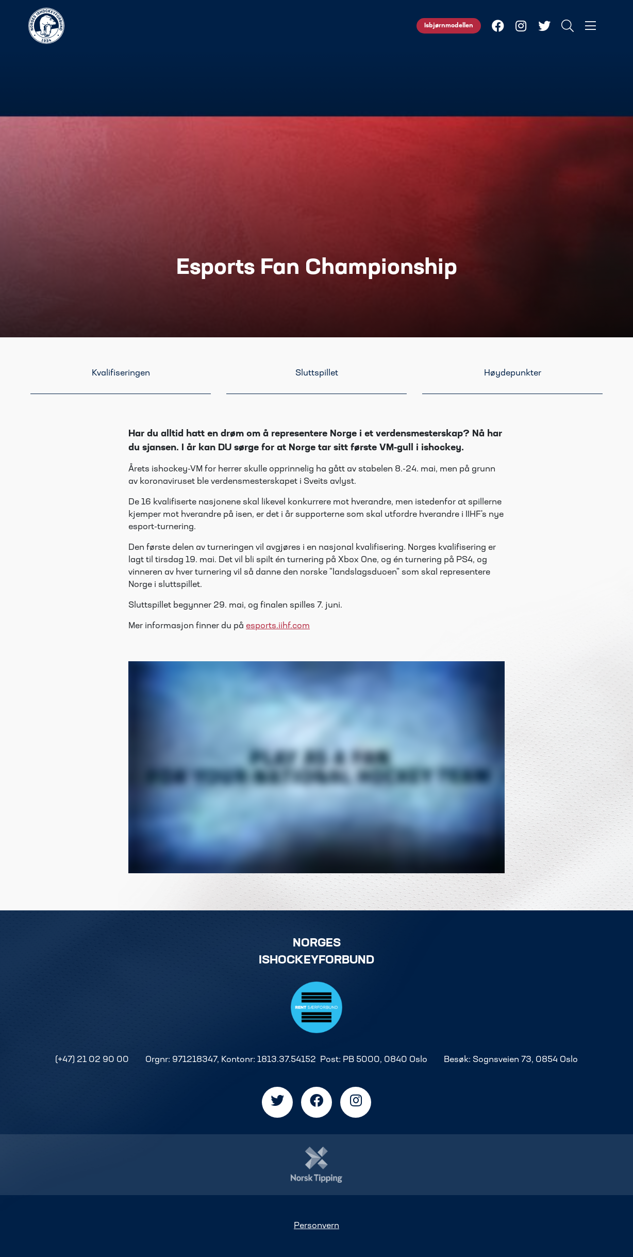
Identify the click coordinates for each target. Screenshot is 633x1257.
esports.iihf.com (278, 626)
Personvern (316, 1226)
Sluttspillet (316, 373)
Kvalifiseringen (121, 373)
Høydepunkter (512, 373)
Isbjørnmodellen (448, 26)
